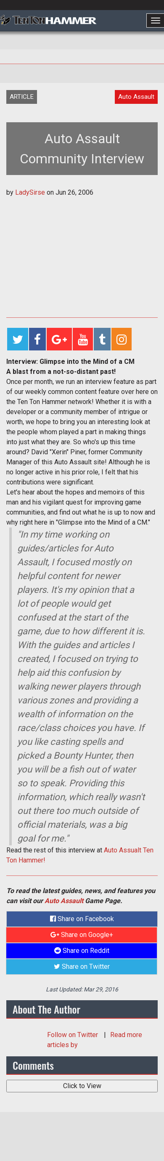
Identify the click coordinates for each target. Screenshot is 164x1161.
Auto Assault (64, 901)
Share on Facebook (82, 919)
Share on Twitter (82, 967)
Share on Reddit (81, 951)
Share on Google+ (81, 935)
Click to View (82, 1086)
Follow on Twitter (73, 1035)
